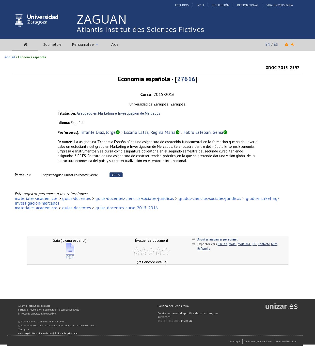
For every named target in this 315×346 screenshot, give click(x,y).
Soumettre (52, 44)
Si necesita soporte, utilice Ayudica (37, 313)
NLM (274, 244)
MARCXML (244, 244)
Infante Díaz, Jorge (98, 132)
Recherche (35, 309)
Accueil (10, 57)
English (162, 320)
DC (254, 244)
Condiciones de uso (42, 333)
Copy (116, 175)
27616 (186, 79)
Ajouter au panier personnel (217, 239)
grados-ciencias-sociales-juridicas (210, 198)
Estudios (182, 5)
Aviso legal (24, 333)
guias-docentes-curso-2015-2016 (126, 208)
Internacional (247, 5)
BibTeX (222, 244)
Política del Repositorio (173, 306)
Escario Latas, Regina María (149, 132)
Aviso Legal (235, 341)
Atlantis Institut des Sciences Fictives (140, 29)
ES (276, 44)
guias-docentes (76, 198)
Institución (220, 5)
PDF (70, 255)
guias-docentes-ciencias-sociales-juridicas (134, 198)
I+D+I (200, 5)
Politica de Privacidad (286, 341)
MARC (232, 244)
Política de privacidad (66, 333)
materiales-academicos (36, 198)
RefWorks (203, 249)
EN (267, 44)
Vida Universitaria (280, 5)
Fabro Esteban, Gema (203, 132)
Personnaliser (83, 44)
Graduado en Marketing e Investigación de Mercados (118, 113)
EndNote (264, 244)
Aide (115, 44)
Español (174, 320)
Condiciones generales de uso (257, 341)
